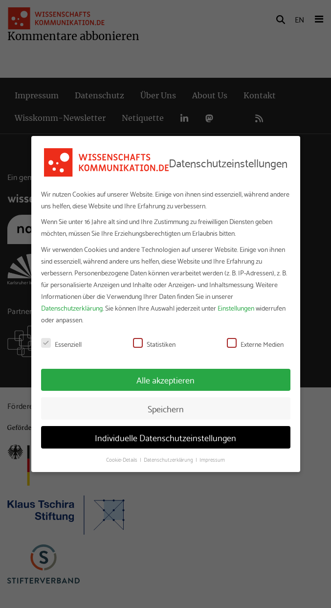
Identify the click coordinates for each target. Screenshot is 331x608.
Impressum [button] (212, 459)
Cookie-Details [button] (122, 459)
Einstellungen (236, 308)
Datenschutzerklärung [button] (169, 459)
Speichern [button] (166, 408)
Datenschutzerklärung (72, 308)
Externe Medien (255, 344)
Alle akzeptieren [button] (165, 379)
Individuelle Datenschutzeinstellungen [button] (165, 437)
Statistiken (154, 344)
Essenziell (61, 344)
